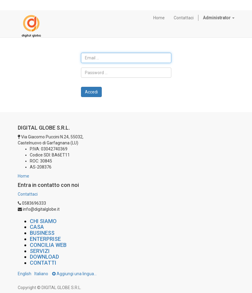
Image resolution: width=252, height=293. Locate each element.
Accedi (91, 92)
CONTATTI (43, 263)
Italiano (41, 273)
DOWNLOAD (44, 257)
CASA (37, 227)
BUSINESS (42, 233)
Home (23, 176)
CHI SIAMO (43, 221)
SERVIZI (40, 251)
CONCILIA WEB (48, 245)
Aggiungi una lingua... (74, 273)
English (24, 273)
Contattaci (28, 194)
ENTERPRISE (45, 239)
